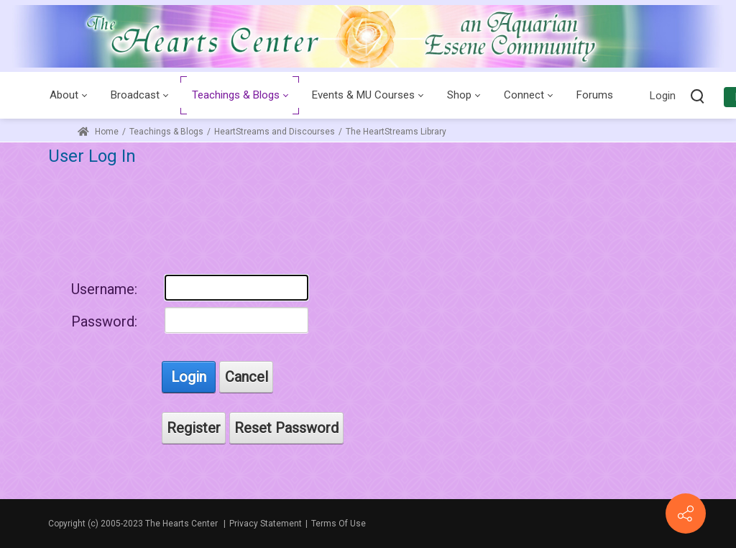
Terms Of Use (338, 524)
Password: (104, 321)
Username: (104, 289)
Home (98, 132)
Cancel (246, 376)
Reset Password (286, 428)
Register (194, 428)
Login (663, 95)
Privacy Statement (265, 524)
